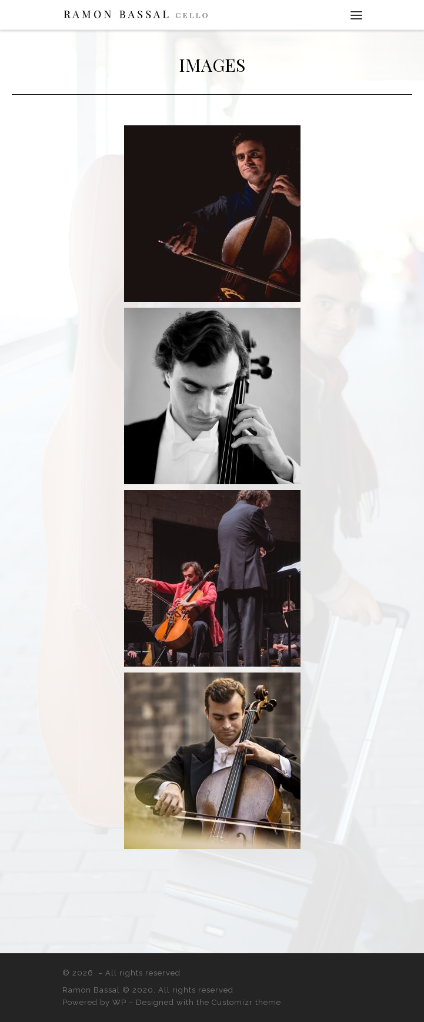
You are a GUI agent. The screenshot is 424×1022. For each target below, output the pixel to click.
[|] (135, 13)
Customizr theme (246, 1002)
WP (119, 1002)
